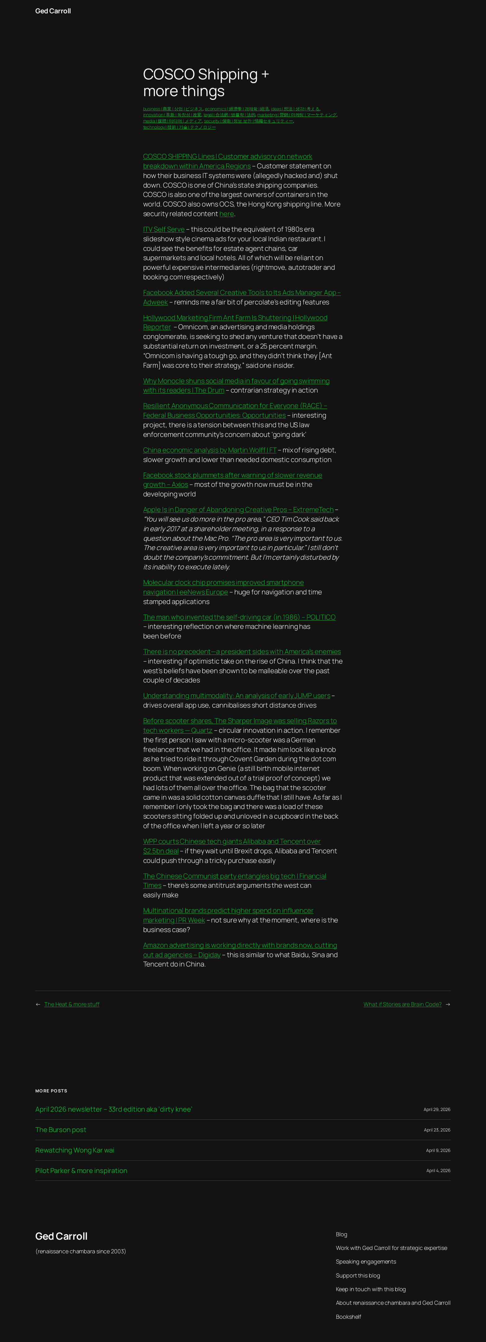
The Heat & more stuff (71, 1004)
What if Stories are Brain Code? (403, 1004)
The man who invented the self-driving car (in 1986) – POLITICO (239, 617)
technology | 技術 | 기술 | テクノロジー (179, 127)
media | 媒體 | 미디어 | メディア (172, 121)
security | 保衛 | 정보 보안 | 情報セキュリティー (248, 121)
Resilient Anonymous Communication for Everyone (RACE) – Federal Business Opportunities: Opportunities (235, 410)
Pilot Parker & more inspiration (81, 1171)
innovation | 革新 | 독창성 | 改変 (172, 115)
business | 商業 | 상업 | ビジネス (173, 109)
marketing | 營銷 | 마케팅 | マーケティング (297, 115)
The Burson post (60, 1130)
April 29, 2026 (437, 1109)
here (226, 213)
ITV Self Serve (164, 229)
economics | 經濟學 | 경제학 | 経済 (237, 109)
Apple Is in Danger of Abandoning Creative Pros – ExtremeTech (238, 509)
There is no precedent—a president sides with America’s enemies (242, 651)
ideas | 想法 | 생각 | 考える (295, 109)
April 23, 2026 (437, 1130)
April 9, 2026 (438, 1150)
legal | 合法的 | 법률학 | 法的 (229, 115)
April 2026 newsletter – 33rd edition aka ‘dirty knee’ (113, 1109)
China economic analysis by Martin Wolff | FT (210, 450)
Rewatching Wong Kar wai (74, 1150)
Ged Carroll (53, 11)
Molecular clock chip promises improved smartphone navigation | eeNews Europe (223, 587)
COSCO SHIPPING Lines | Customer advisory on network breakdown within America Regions (228, 161)
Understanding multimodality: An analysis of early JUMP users (236, 695)
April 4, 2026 (438, 1170)
